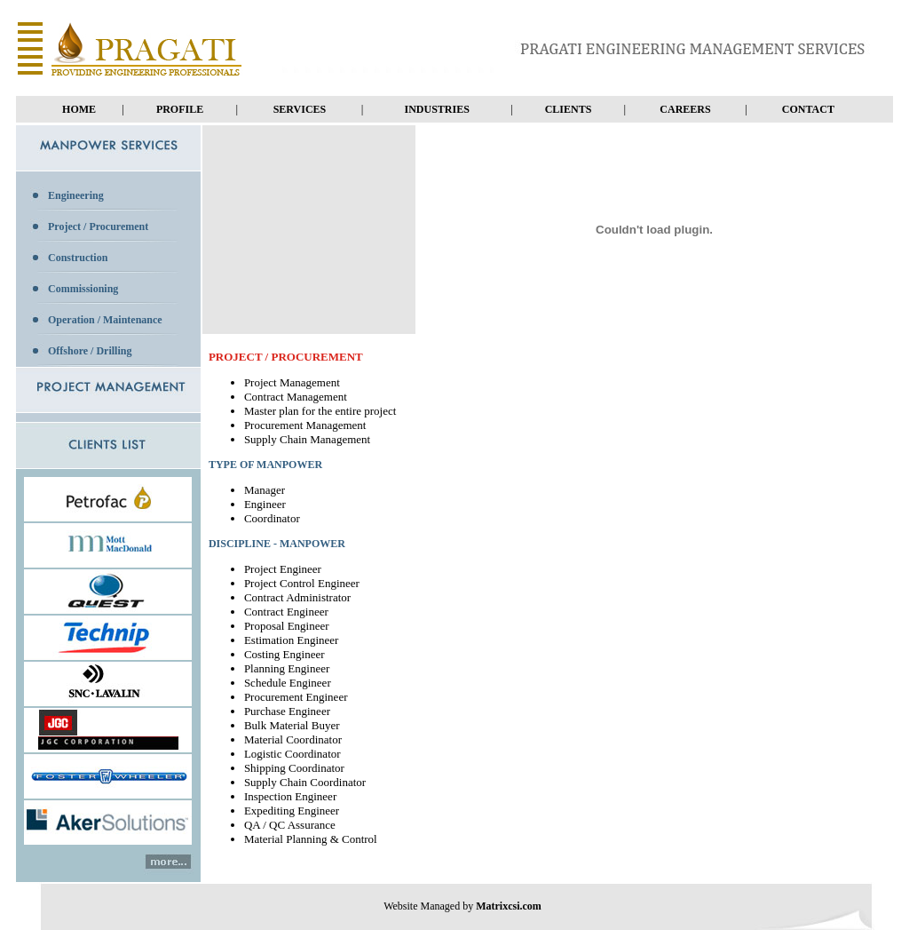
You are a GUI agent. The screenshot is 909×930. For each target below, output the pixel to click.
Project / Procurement (98, 226)
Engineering (76, 195)
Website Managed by (462, 906)
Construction (77, 257)
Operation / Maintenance (105, 320)
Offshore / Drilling (89, 351)
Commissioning (83, 288)
